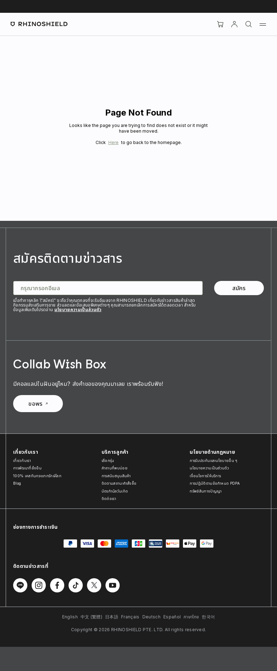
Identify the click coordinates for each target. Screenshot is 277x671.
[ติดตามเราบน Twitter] (94, 585)
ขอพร (37, 403)
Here (113, 142)
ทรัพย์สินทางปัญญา (206, 491)
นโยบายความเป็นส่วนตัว (78, 309)
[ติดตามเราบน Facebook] (57, 585)
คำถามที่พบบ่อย (114, 468)
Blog (17, 483)
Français (130, 616)
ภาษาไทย (191, 616)
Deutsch (151, 616)
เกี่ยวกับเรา (22, 460)
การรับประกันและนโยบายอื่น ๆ (213, 460)
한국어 (208, 616)
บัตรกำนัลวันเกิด (115, 491)
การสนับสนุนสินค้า (116, 476)
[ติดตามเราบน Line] (20, 585)
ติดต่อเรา (109, 498)
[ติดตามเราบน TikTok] (76, 585)
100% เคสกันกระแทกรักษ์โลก (37, 476)
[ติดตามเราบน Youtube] (112, 585)
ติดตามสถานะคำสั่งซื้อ (119, 483)
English (70, 616)
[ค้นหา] (248, 24)
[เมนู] (262, 24)
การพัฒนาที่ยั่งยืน (27, 468)
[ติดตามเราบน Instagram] (39, 585)
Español (172, 616)
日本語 (111, 616)
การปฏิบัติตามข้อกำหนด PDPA (215, 483)
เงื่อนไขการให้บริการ (205, 476)
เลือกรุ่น (108, 460)
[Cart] (220, 24)
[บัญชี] (234, 24)
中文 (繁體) (91, 616)
